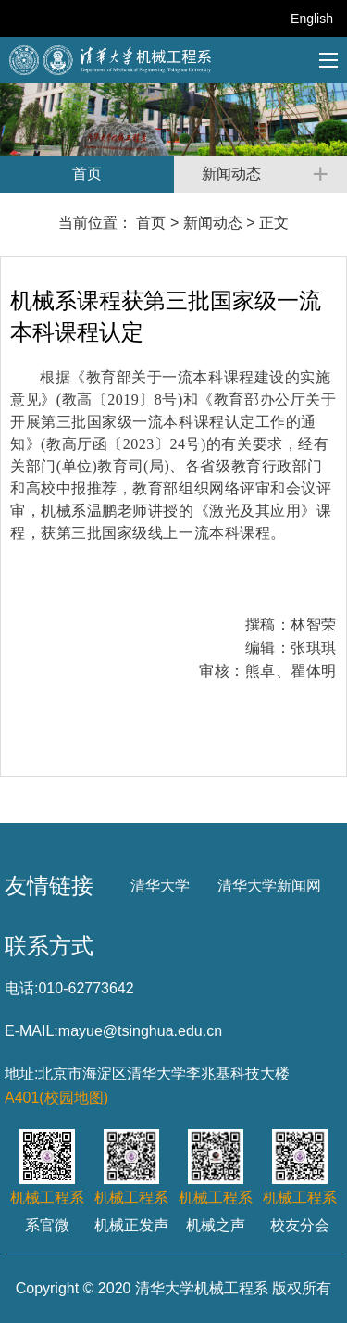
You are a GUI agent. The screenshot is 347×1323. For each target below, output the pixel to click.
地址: (21, 1073)
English (312, 18)
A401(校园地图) (56, 1097)
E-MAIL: (31, 1031)
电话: (21, 988)
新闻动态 (212, 223)
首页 (151, 223)
